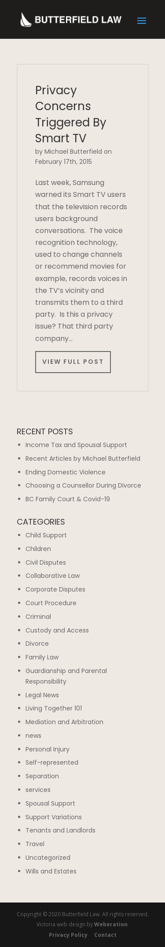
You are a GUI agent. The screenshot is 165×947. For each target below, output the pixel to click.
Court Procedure (51, 603)
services (38, 789)
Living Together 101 (54, 708)
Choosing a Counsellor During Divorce (83, 485)
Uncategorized (48, 857)
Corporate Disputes (55, 589)
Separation (42, 776)
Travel (35, 844)
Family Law (42, 657)
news (33, 735)
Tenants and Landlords (60, 830)
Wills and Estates (51, 871)
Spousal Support (50, 803)
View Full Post (73, 361)
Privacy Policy (68, 935)
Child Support (46, 535)
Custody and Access (57, 630)
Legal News (42, 695)
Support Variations (54, 817)
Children (38, 548)
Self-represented (52, 762)
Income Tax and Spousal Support (76, 444)
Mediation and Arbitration (64, 722)
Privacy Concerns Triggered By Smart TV (70, 114)
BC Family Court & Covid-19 (68, 499)
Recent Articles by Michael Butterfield (83, 458)
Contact (105, 935)
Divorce (37, 643)
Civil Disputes (46, 562)
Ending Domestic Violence (66, 472)
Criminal (38, 616)
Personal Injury (48, 749)
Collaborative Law (53, 575)
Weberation (111, 924)
